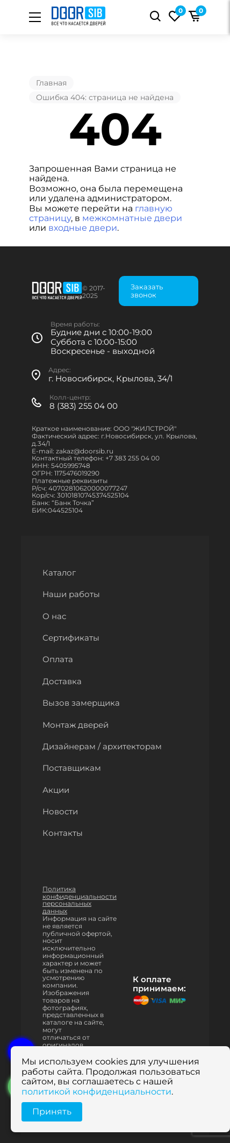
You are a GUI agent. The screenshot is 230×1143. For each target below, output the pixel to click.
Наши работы (71, 594)
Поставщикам (71, 768)
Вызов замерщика (81, 703)
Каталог (59, 572)
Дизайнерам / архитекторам (102, 746)
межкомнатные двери (132, 218)
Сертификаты (70, 638)
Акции (55, 790)
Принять (51, 1111)
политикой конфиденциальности (96, 1092)
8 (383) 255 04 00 (83, 406)
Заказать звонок (147, 290)
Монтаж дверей (75, 725)
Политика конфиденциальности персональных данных (79, 900)
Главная (51, 83)
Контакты (62, 833)
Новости (60, 811)
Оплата (57, 659)
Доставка (62, 681)
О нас (54, 616)
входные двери (82, 228)
